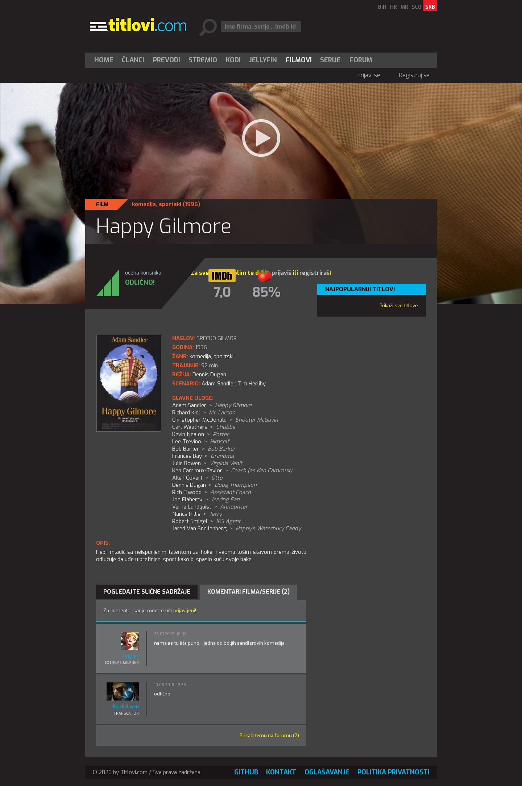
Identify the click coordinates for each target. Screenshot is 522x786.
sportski (170, 204)
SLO (417, 7)
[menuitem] (105, 60)
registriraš (314, 273)
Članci (133, 60)
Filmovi (299, 60)
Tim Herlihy (252, 383)
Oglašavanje (326, 772)
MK (404, 7)
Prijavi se (368, 75)
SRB (430, 7)
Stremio (202, 60)
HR (393, 7)
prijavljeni (184, 610)
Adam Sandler (218, 383)
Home (103, 60)
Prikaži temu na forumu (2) (269, 735)
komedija (144, 204)
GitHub (246, 772)
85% (266, 292)
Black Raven (126, 706)
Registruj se (414, 75)
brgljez (131, 656)
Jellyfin (263, 60)
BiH (382, 7)
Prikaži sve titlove (399, 305)
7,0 (222, 292)
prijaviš (281, 273)
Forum (360, 60)
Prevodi (166, 60)
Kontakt (281, 772)
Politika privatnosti (393, 772)
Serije (330, 60)
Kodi (233, 60)
